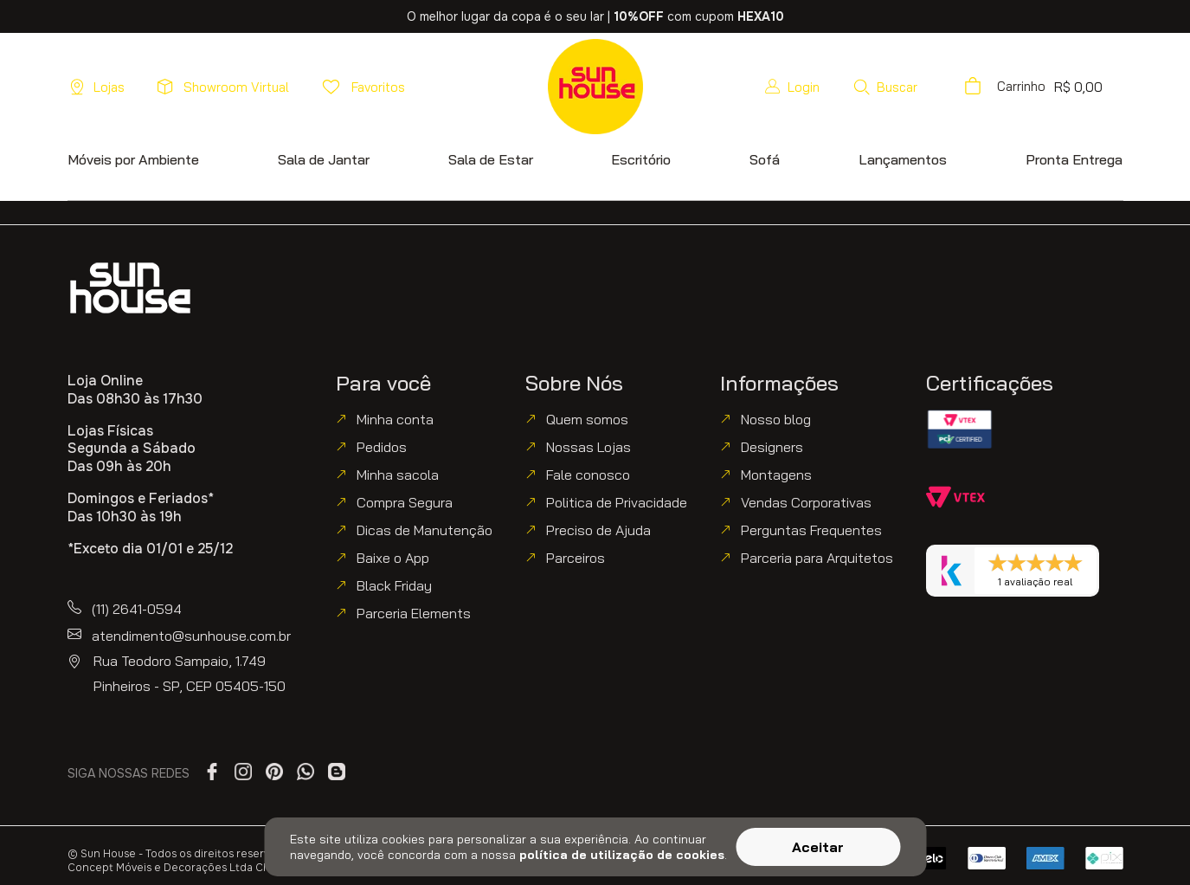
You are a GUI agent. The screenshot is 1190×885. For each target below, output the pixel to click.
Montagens (776, 474)
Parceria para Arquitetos (817, 557)
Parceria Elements (414, 613)
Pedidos (382, 446)
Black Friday (394, 585)
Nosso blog (776, 419)
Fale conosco (588, 474)
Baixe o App (393, 557)
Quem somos (587, 419)
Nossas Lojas (588, 446)
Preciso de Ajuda (598, 530)
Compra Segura (405, 502)
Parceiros (575, 557)
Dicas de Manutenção (424, 530)
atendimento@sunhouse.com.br (191, 635)
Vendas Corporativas (806, 502)
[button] (884, 86)
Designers (772, 446)
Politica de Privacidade (616, 502)
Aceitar (818, 847)
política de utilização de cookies (621, 854)
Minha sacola (398, 474)
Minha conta (395, 419)
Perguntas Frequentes (811, 530)
